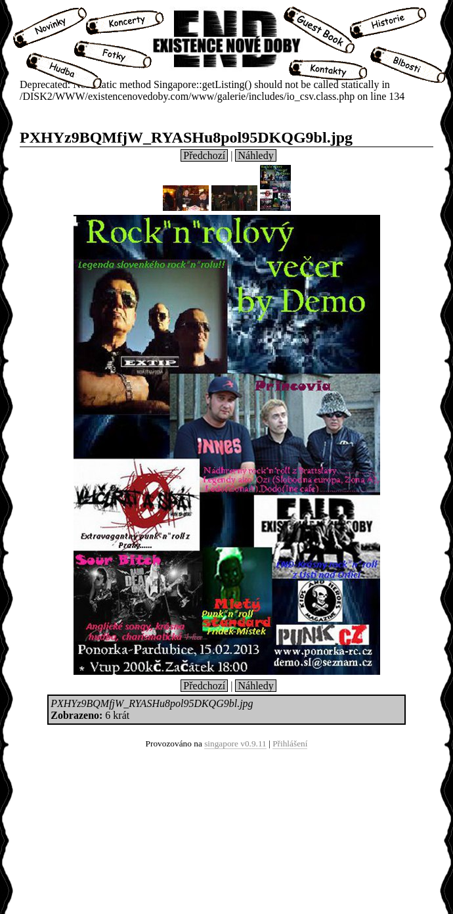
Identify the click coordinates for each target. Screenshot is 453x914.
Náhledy (255, 155)
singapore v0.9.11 (235, 743)
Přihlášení (289, 743)
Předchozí (204, 155)
